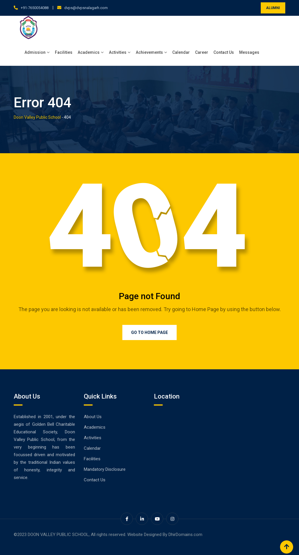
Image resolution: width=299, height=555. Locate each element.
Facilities (63, 52)
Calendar (181, 52)
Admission (35, 52)
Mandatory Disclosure (105, 469)
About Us (93, 416)
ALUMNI (273, 8)
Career (201, 52)
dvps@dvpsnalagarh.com (86, 8)
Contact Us (223, 52)
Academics (89, 52)
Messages (249, 52)
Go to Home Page (149, 332)
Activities (117, 52)
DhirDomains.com (185, 534)
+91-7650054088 (34, 8)
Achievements (149, 52)
